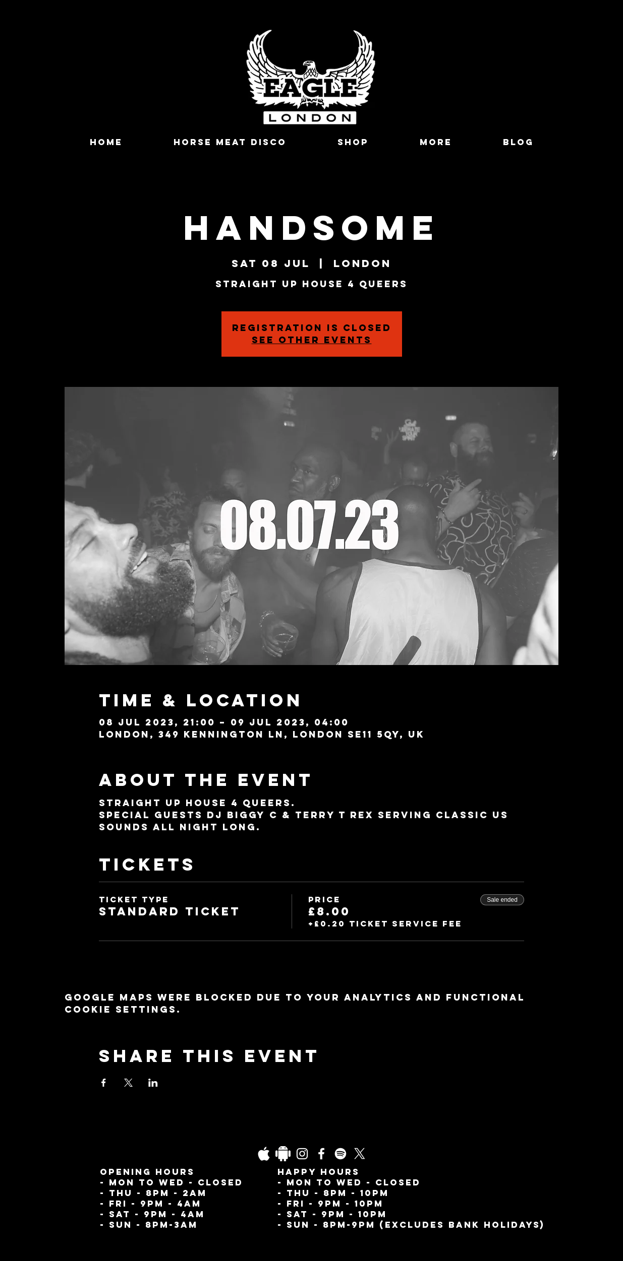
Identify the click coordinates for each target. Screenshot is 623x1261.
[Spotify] (340, 1153)
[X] (359, 1153)
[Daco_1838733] (283, 1153)
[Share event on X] (128, 1083)
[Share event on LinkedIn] (153, 1083)
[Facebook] (321, 1153)
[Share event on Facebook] (103, 1083)
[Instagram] (302, 1153)
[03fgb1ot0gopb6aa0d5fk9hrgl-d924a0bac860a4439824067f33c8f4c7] (263, 1153)
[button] (436, 142)
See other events (312, 340)
